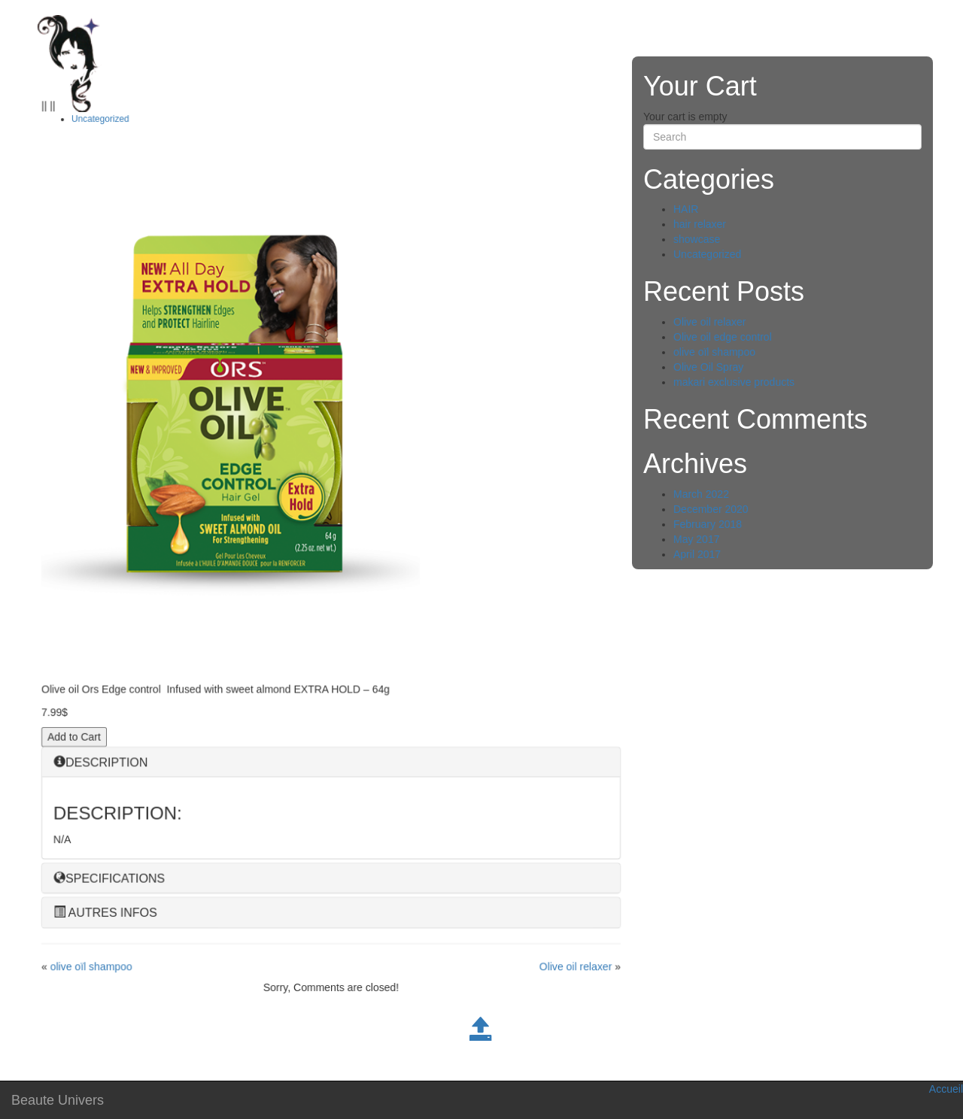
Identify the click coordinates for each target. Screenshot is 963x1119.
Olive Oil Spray (708, 367)
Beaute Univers (57, 1100)
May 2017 (696, 539)
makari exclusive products (733, 382)
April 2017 (697, 554)
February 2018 (707, 524)
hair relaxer (699, 224)
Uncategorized (100, 122)
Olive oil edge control (722, 337)
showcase (696, 239)
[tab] (331, 763)
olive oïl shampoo (91, 967)
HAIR (685, 209)
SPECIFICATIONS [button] (109, 878)
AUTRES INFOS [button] (105, 913)
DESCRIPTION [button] (100, 763)
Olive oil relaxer (575, 967)
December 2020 (711, 509)
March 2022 (701, 494)
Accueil (946, 1089)
